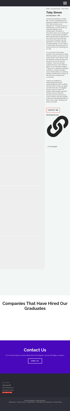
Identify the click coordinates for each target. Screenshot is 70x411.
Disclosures (12, 402)
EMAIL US (35, 361)
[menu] (65, 3)
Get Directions (7, 392)
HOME (48, 8)
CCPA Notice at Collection (44, 402)
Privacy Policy (57, 402)
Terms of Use (21, 402)
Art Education (55, 8)
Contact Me (53, 110)
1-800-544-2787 (6, 385)
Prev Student (51, 147)
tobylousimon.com (57, 125)
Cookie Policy (31, 402)
